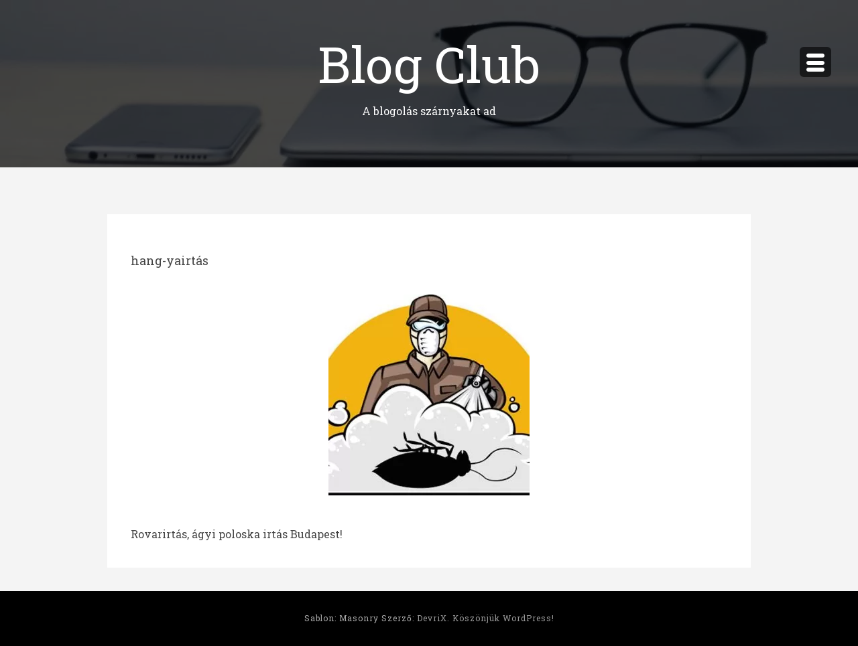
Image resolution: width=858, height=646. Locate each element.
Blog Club (429, 63)
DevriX (432, 618)
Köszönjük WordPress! (503, 618)
